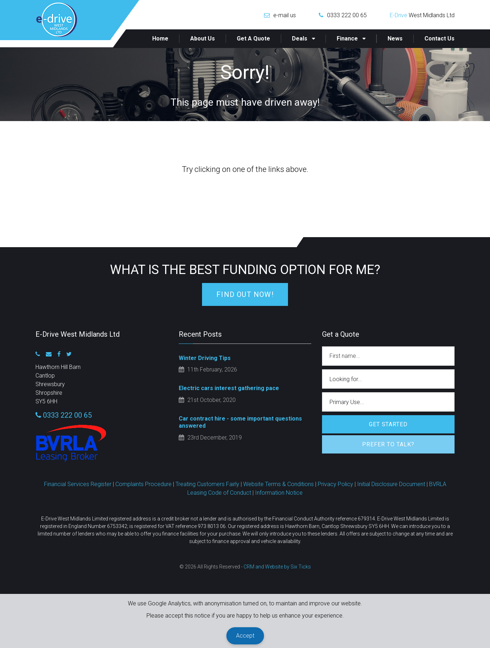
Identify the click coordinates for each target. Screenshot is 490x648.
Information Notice (279, 492)
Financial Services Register (77, 484)
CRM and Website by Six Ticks (277, 567)
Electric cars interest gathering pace (229, 388)
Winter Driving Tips (205, 358)
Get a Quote (253, 38)
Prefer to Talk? (388, 444)
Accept (245, 635)
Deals (299, 38)
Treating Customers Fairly (207, 484)
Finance (347, 38)
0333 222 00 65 (347, 15)
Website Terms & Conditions (278, 484)
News (395, 38)
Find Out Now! (245, 294)
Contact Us (439, 38)
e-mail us (284, 15)
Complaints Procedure (143, 484)
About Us (202, 38)
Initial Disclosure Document (391, 484)
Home (160, 38)
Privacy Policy (335, 484)
